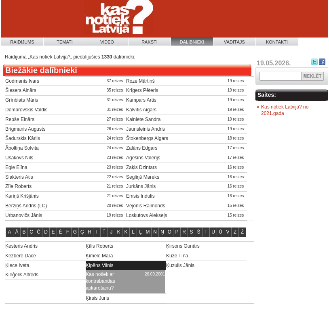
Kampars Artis (141, 100)
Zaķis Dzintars (141, 167)
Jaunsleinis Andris (145, 129)
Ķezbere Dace (20, 256)
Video (107, 42)
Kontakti (277, 42)
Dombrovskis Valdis (26, 110)
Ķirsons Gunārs (183, 246)
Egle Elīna (16, 167)
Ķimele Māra (99, 256)
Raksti (149, 42)
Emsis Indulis (140, 196)
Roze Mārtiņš (140, 81)
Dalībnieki (192, 42)
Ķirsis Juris (97, 298)
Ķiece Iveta (17, 265)
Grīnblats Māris (21, 100)
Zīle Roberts (18, 186)
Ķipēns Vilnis (99, 265)
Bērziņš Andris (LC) (26, 206)
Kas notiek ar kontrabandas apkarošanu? (100, 281)
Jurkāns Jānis (141, 186)
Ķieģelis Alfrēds (21, 275)
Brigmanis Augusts (25, 129)
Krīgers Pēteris (142, 90)
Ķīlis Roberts (99, 246)
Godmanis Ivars (22, 81)
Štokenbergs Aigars (147, 138)
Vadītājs (234, 42)
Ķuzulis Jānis (180, 265)
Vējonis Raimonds (145, 206)
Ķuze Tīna (177, 256)
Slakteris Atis (19, 177)
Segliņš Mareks (142, 177)
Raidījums (22, 42)
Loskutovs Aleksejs (146, 215)
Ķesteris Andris (21, 246)
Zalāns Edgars (141, 148)
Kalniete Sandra (143, 119)
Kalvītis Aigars (141, 110)
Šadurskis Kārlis (22, 138)
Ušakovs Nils (19, 158)
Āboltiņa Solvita (22, 148)
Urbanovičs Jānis (23, 215)
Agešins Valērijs (143, 158)
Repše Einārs (19, 119)
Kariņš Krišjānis (22, 196)
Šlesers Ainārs (20, 90)
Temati (65, 42)
